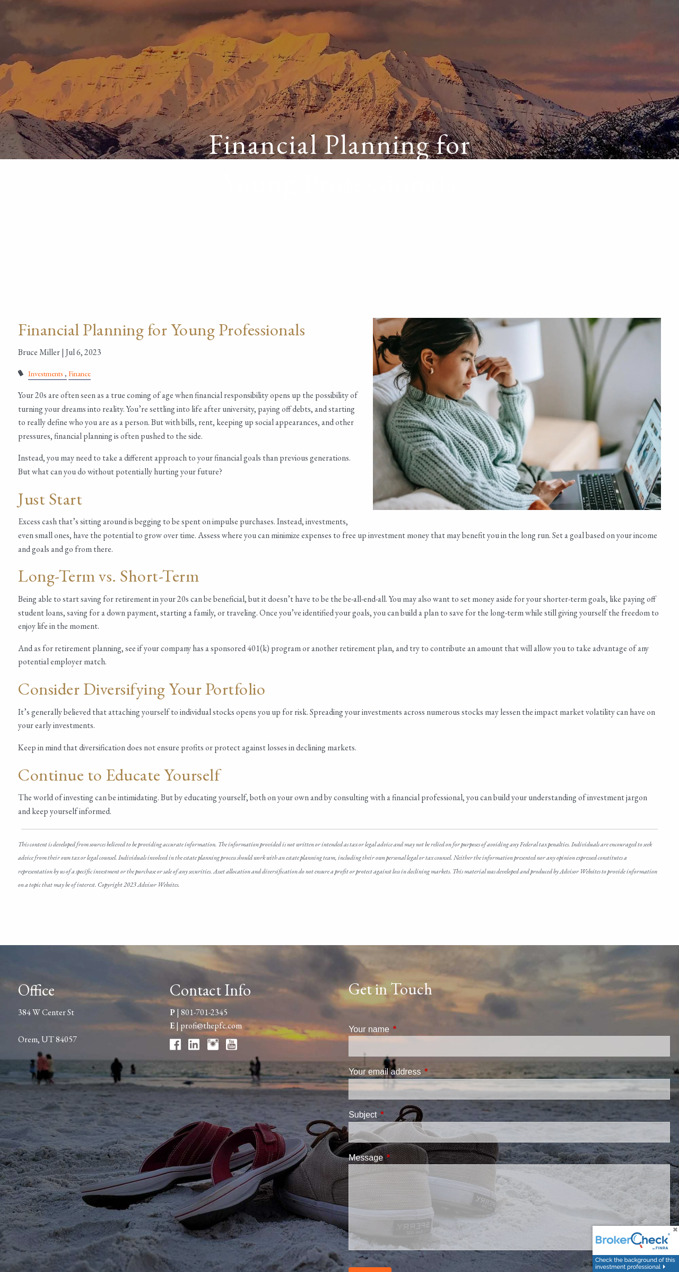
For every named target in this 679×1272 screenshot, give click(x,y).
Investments (45, 373)
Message (406, 1157)
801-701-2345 (204, 1012)
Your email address (425, 1071)
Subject (403, 1114)
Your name (409, 1029)
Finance (79, 373)
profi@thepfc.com (211, 1025)
